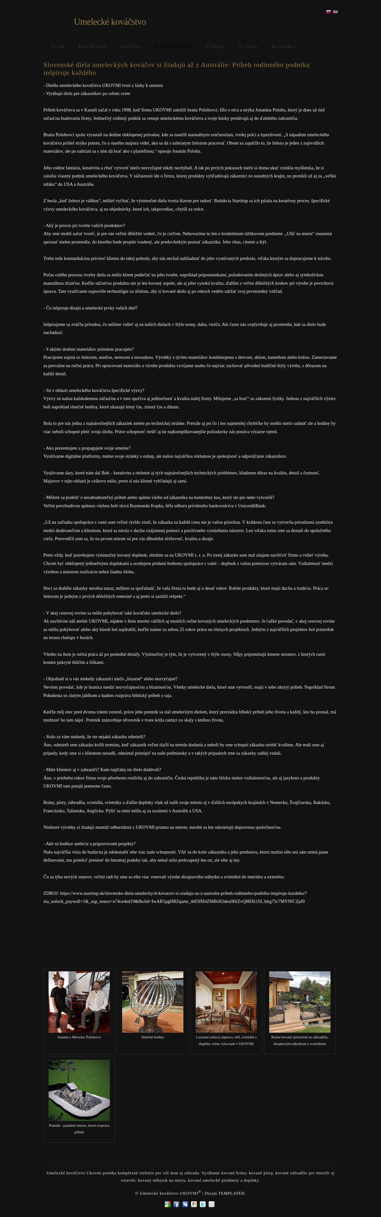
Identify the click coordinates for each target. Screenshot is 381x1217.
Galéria (130, 46)
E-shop (248, 46)
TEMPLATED (231, 1193)
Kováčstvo (92, 46)
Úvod (57, 46)
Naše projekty (173, 46)
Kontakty (284, 46)
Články (215, 46)
